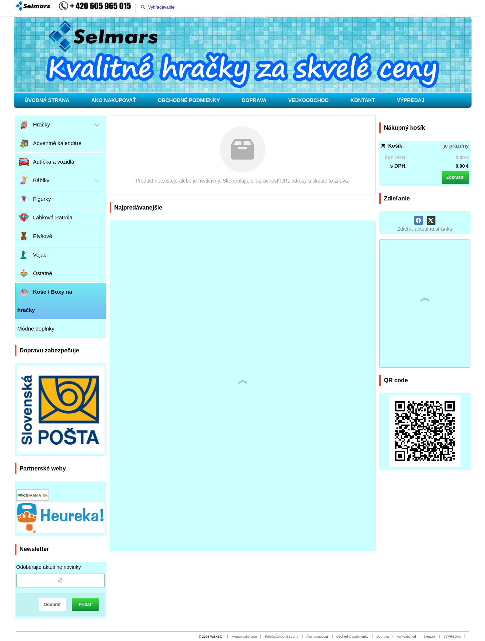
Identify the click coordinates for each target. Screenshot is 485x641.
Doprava (382, 636)
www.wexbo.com (244, 636)
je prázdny (456, 146)
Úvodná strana (287, 636)
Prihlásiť (271, 636)
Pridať (85, 604)
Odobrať (52, 604)
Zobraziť (455, 177)
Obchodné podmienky (352, 636)
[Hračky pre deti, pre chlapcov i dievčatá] (242, 54)
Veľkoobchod (406, 636)
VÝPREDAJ (452, 636)
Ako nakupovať (317, 636)
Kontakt (429, 636)
